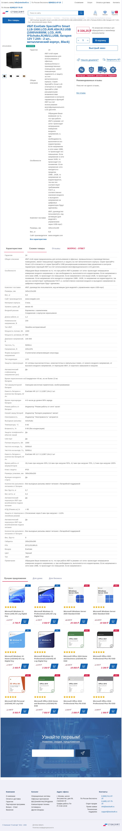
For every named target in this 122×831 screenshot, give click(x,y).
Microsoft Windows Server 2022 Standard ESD (104, 612)
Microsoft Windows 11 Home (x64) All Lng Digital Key (16, 613)
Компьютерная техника (40, 804)
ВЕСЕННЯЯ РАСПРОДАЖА (42, 802)
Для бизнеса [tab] (55, 578)
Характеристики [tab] (14, 248)
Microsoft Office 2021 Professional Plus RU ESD (104, 657)
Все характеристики (38, 239)
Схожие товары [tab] (37, 248)
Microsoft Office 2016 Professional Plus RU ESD (104, 702)
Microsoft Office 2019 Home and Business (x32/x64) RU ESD (46, 703)
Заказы (105, 14)
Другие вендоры (37, 810)
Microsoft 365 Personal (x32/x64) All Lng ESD (14, 702)
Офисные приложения (40, 799)
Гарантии (9, 802)
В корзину (100, 40)
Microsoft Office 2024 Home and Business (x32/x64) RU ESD (75, 658)
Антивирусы (36, 807)
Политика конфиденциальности (43, 828)
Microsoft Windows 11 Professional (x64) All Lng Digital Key (45, 613)
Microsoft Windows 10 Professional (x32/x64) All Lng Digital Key (45, 658)
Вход (95, 14)
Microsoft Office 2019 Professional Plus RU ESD (75, 702)
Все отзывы (81, 93)
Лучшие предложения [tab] (15, 578)
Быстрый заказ (97, 48)
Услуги (89, 2)
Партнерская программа (15, 804)
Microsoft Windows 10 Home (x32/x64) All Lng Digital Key (14, 658)
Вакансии (9, 810)
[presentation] (76, 249)
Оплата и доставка (102, 2)
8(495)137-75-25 (16, 7)
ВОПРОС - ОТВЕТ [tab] (76, 248)
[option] (4, 76)
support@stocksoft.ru (109, 812)
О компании (79, 2)
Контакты (116, 2)
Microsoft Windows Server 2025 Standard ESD (75, 612)
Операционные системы (40, 796)
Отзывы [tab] (56, 248)
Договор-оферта (38, 825)
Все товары (13, 20)
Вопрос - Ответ (12, 807)
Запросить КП (113, 59)
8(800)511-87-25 (55, 2)
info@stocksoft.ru (22, 2)
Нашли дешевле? (90, 60)
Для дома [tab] (37, 578)
